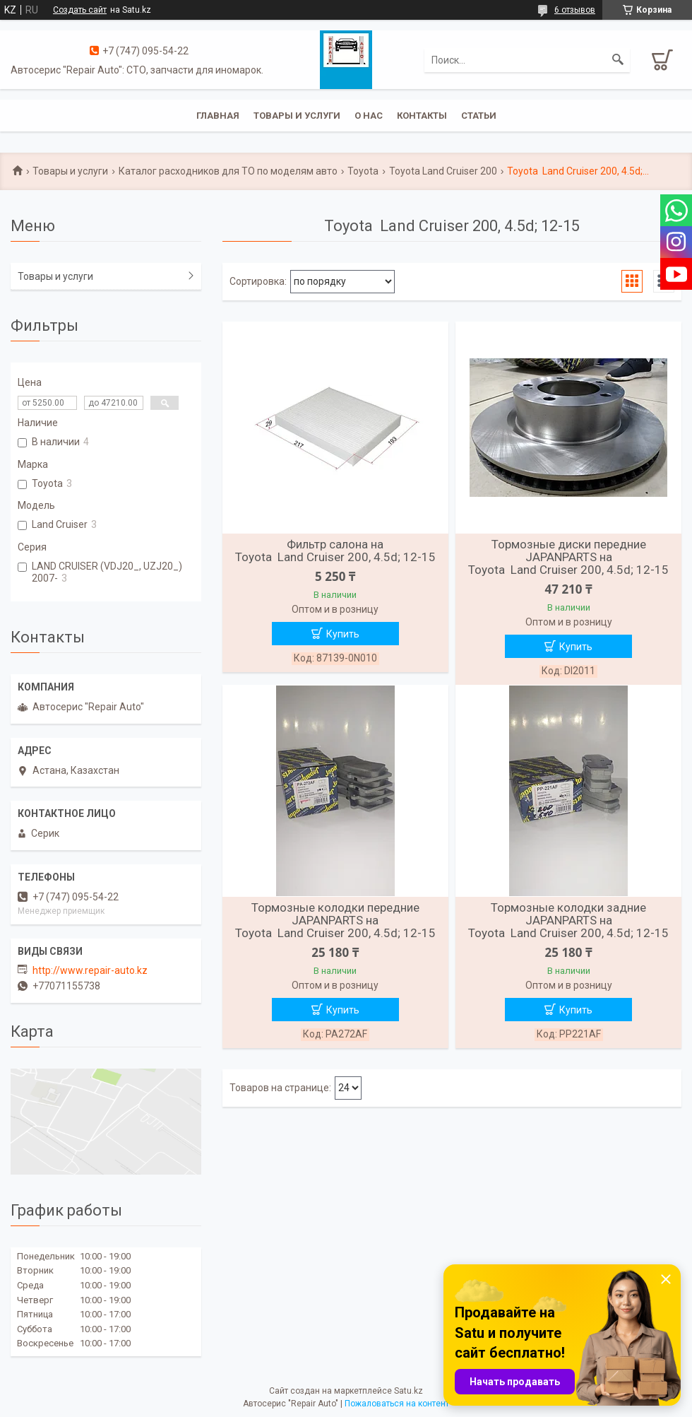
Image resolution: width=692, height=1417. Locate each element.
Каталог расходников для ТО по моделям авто (228, 171)
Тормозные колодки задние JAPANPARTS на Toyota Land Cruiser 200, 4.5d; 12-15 (568, 920)
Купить (342, 634)
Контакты (422, 115)
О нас (368, 115)
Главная (217, 115)
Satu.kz (408, 1391)
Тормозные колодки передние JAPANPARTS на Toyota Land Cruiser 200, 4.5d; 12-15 (335, 920)
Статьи (478, 115)
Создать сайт (80, 10)
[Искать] (618, 60)
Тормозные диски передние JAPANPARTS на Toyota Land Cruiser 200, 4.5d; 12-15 (568, 557)
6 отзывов (574, 10)
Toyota (362, 171)
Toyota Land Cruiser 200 (443, 171)
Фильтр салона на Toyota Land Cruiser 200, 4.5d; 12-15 (335, 550)
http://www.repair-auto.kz (90, 970)
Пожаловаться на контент (397, 1404)
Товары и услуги (296, 115)
